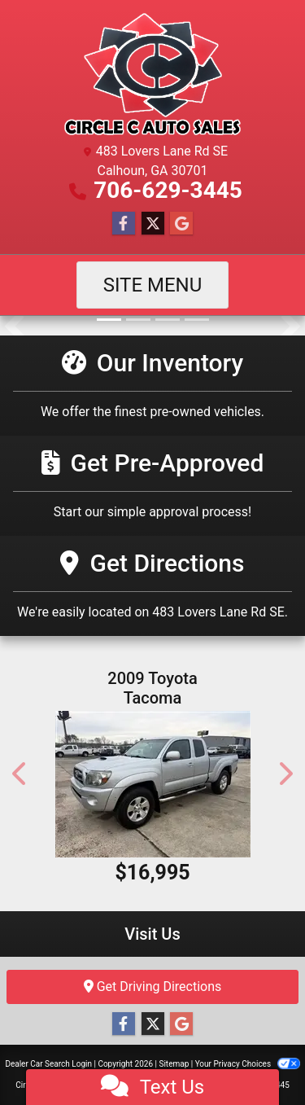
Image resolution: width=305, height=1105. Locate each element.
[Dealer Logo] (153, 74)
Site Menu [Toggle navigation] (153, 285)
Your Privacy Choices (247, 1063)
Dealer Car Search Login (48, 1063)
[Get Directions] (152, 586)
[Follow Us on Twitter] (153, 224)
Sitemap (174, 1063)
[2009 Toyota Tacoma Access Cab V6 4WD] (152, 784)
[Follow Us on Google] (181, 224)
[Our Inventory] (152, 385)
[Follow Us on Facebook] (123, 224)
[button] (14, 325)
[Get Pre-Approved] (152, 486)
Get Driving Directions (153, 986)
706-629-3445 (168, 190)
